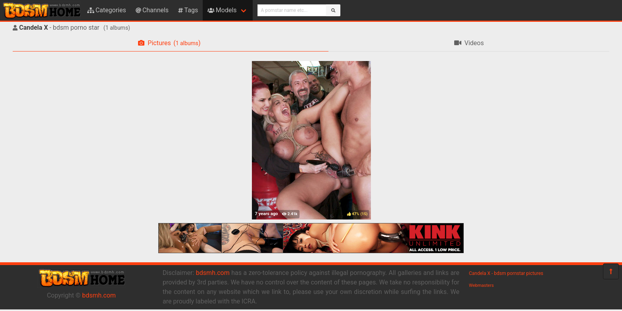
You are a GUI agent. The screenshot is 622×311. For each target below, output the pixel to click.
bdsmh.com (99, 295)
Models (221, 10)
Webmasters (481, 285)
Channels (152, 10)
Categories (106, 10)
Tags (188, 10)
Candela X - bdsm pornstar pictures (506, 273)
